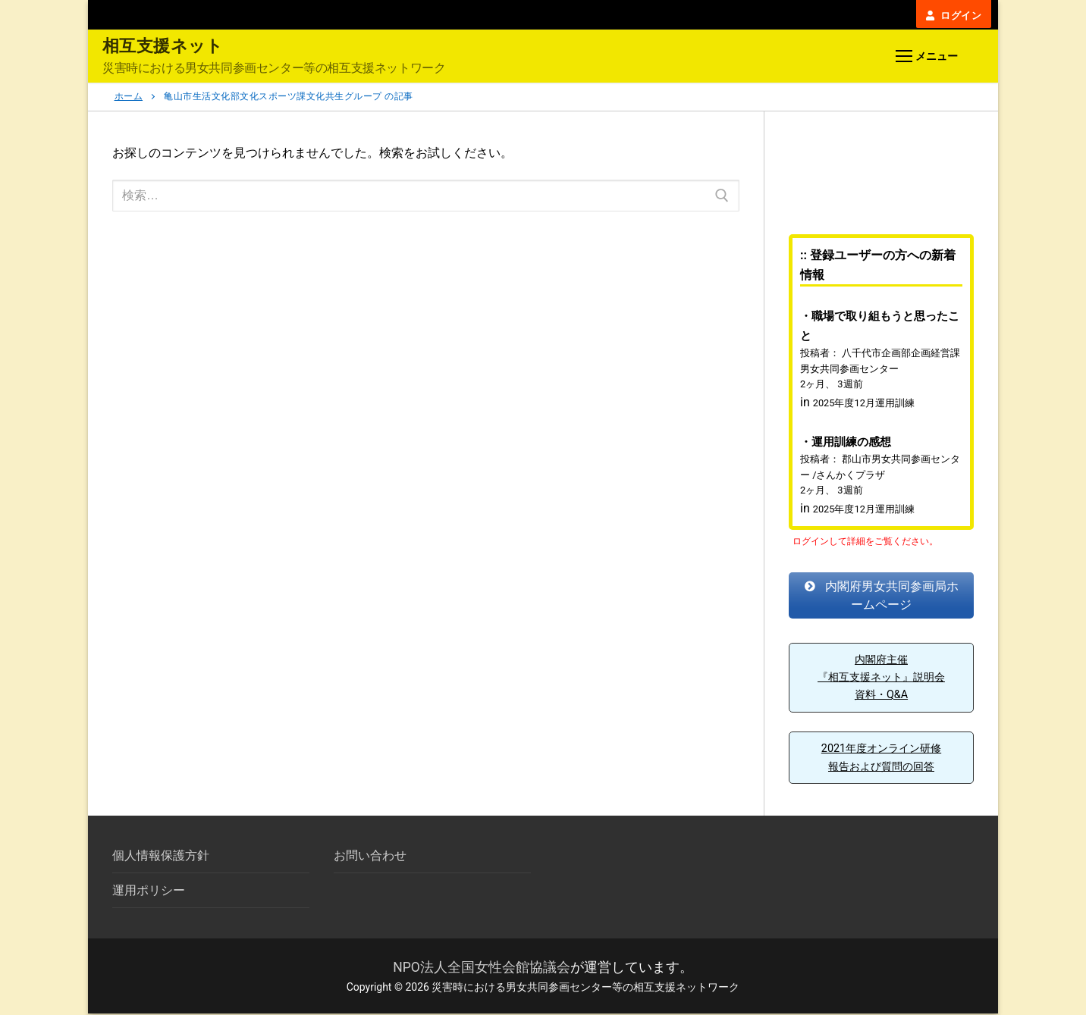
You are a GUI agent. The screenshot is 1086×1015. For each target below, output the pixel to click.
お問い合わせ (370, 857)
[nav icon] (927, 57)
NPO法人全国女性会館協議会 (481, 968)
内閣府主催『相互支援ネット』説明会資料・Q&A (881, 678)
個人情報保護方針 (160, 857)
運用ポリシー (148, 892)
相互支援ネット (163, 45)
